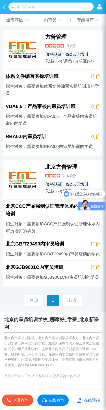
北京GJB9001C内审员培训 (34, 267)
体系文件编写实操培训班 (32, 76)
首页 (7, 376)
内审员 (75, 376)
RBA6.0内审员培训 (26, 136)
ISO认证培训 (77, 54)
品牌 (17, 376)
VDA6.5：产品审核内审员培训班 (40, 106)
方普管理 (56, 37)
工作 (28, 376)
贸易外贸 (59, 376)
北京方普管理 (61, 167)
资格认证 (54, 54)
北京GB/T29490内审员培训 (35, 244)
